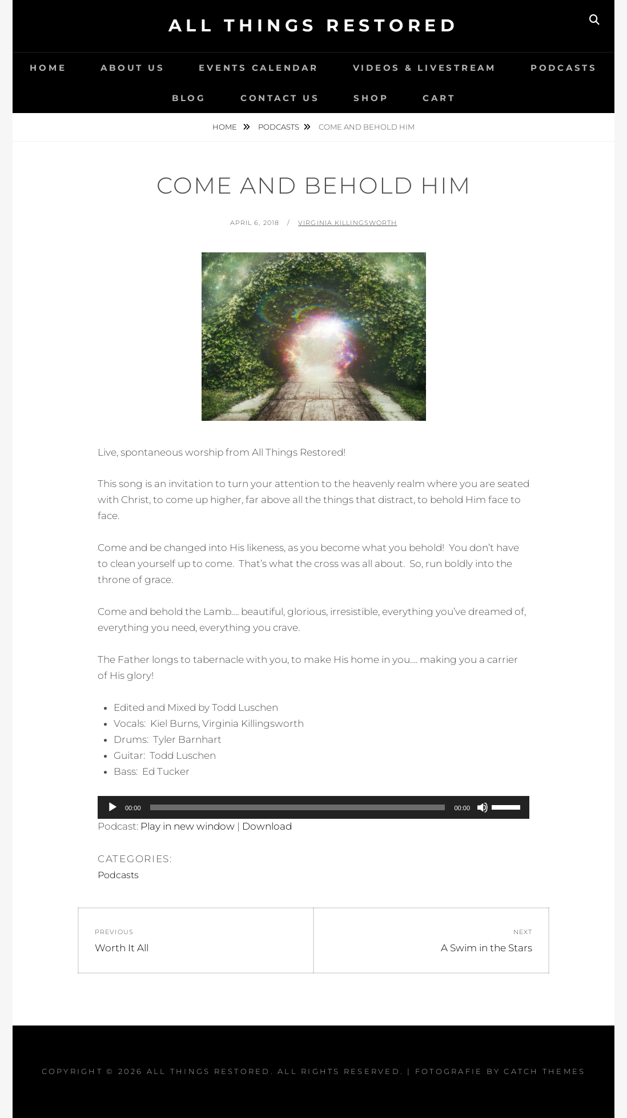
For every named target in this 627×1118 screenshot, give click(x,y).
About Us (132, 67)
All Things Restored (313, 25)
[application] (313, 807)
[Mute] (482, 807)
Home (48, 67)
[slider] (297, 807)
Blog (189, 98)
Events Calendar (258, 67)
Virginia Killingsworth (347, 223)
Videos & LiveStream (424, 67)
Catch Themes (544, 1071)
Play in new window (187, 826)
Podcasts (563, 67)
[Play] (112, 807)
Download (267, 826)
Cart (439, 98)
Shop (370, 98)
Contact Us (280, 98)
